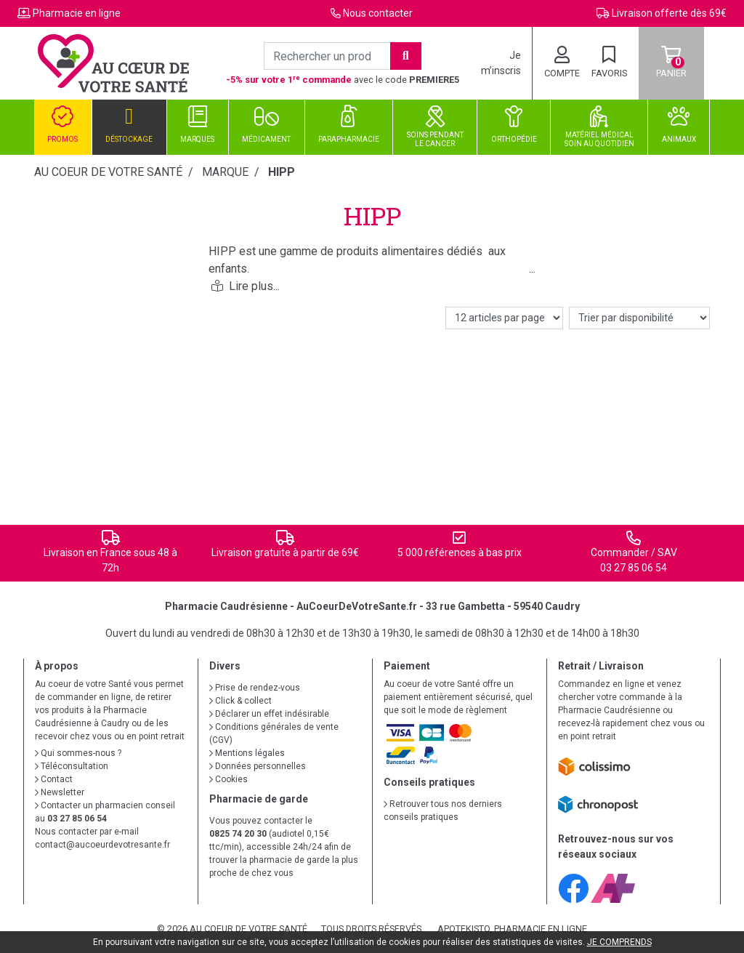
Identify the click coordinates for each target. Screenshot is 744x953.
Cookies (228, 779)
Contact (54, 779)
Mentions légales (247, 753)
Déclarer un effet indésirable (269, 714)
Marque (225, 172)
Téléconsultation (71, 766)
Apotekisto (512, 928)
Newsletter (59, 792)
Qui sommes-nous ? (78, 753)
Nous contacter (378, 13)
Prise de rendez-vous (254, 688)
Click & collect (240, 701)
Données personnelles (257, 766)
